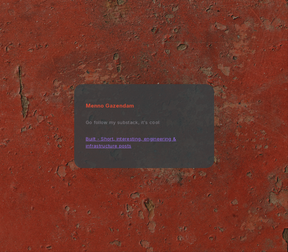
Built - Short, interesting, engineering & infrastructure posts (131, 142)
